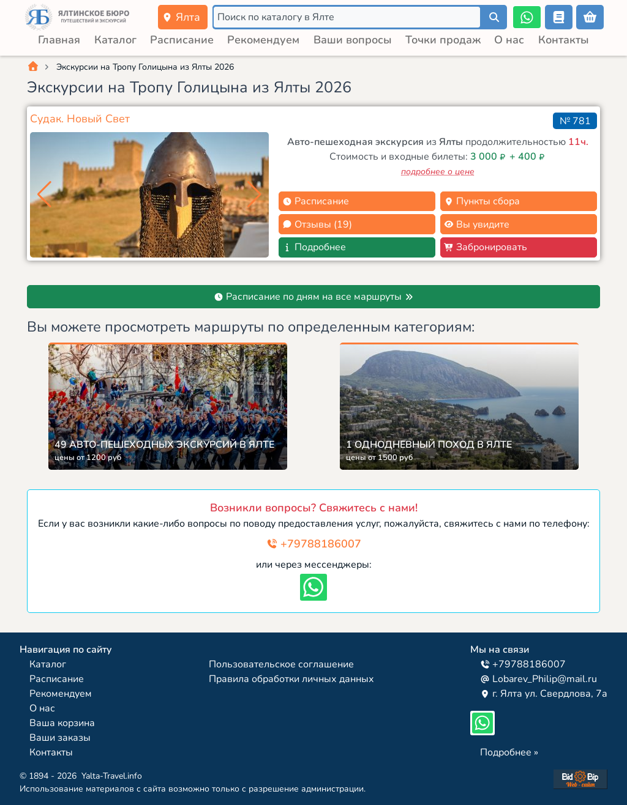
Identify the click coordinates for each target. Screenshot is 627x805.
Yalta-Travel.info (111, 776)
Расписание (182, 39)
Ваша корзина (62, 723)
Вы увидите (476, 224)
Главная (59, 39)
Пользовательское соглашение (281, 664)
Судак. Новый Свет (80, 118)
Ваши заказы (60, 737)
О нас (509, 39)
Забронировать (485, 247)
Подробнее (314, 247)
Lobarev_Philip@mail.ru (538, 679)
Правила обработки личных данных (291, 679)
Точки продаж (443, 39)
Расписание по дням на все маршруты (314, 296)
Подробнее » (509, 752)
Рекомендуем (263, 39)
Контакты (563, 39)
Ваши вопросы (353, 39)
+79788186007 (313, 543)
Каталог (115, 39)
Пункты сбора (482, 201)
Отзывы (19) (317, 224)
